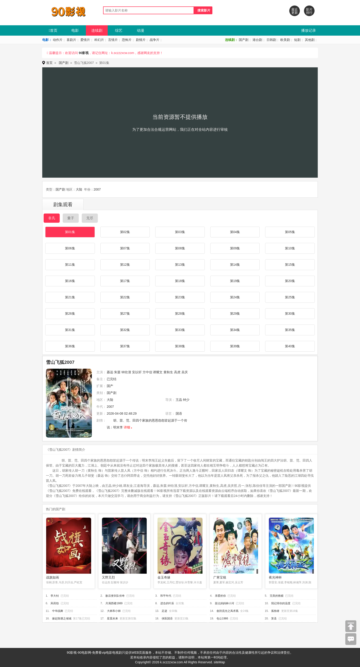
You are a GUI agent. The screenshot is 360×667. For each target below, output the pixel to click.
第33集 (180, 330)
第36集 (70, 346)
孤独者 (275, 611)
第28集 (180, 313)
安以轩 (137, 372)
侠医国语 (167, 618)
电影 (75, 30)
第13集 (180, 264)
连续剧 (96, 30)
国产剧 (243, 40)
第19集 (235, 281)
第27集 (125, 313)
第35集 (290, 330)
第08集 (180, 248)
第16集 (70, 281)
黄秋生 (168, 372)
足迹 (164, 611)
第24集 (235, 297)
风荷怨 (55, 603)
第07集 (125, 248)
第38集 (180, 346)
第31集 (70, 330)
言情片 (113, 40)
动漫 (140, 30)
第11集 (70, 264)
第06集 (70, 248)
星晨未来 (112, 618)
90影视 (84, 53)
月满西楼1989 (114, 603)
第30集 (290, 313)
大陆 (79, 189)
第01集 (70, 232)
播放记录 (308, 30)
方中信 (147, 372)
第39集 (235, 346)
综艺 (118, 30)
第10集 (290, 248)
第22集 (125, 297)
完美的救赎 (277, 595)
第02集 (125, 232)
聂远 (110, 372)
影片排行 (309, 11)
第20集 (290, 281)
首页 (53, 30)
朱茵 (117, 372)
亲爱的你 (220, 595)
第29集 (235, 313)
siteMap (219, 662)
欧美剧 (285, 40)
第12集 (125, 264)
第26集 (70, 313)
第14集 (235, 264)
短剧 (297, 40)
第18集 (180, 281)
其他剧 (310, 40)
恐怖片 (127, 40)
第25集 (290, 297)
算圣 (274, 618)
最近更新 (294, 11)
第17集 (125, 281)
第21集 (70, 297)
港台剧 (257, 40)
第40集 (290, 346)
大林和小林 (114, 611)
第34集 (235, 330)
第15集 (290, 264)
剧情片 (141, 40)
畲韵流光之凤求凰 (228, 611)
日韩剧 (271, 40)
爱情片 (85, 40)
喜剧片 (71, 40)
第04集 (235, 232)
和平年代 (165, 595)
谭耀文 (158, 372)
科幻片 (99, 40)
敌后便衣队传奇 (115, 595)
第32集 (125, 330)
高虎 (177, 372)
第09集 (235, 248)
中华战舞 (57, 611)
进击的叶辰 (167, 603)
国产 (110, 386)
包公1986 (222, 618)
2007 (97, 189)
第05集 (290, 232)
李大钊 (55, 595)
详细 (127, 427)
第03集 (180, 232)
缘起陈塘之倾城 (61, 618)
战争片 (154, 40)
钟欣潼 (126, 372)
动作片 (57, 40)
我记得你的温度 (280, 603)
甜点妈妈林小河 (224, 603)
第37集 (125, 346)
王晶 (179, 400)
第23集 (180, 297)
